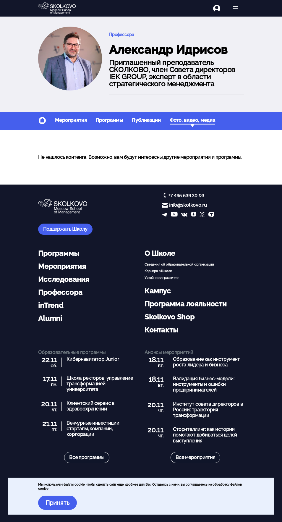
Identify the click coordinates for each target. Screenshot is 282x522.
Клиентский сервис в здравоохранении (90, 406)
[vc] (202, 215)
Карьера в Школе (158, 271)
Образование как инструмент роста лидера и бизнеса (206, 362)
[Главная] (61, 8)
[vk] (184, 215)
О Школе (160, 253)
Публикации (146, 120)
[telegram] (164, 215)
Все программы (86, 457)
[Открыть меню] (235, 8)
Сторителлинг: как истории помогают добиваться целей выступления (205, 434)
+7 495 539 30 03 (186, 195)
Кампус (158, 291)
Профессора (121, 34)
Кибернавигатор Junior (93, 359)
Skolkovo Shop (170, 317)
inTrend (50, 305)
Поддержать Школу (65, 229)
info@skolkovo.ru (188, 205)
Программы (109, 120)
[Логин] (220, 8)
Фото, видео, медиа (192, 120)
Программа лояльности (186, 304)
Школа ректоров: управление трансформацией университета (100, 383)
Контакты (161, 330)
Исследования (63, 279)
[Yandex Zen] (193, 215)
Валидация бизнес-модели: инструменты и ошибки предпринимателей (203, 384)
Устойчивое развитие (162, 278)
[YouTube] (174, 215)
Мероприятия (71, 120)
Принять (57, 502)
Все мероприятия (195, 457)
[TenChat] (211, 215)
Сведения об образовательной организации (179, 264)
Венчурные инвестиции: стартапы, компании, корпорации (93, 428)
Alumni (50, 318)
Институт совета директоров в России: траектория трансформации (208, 409)
